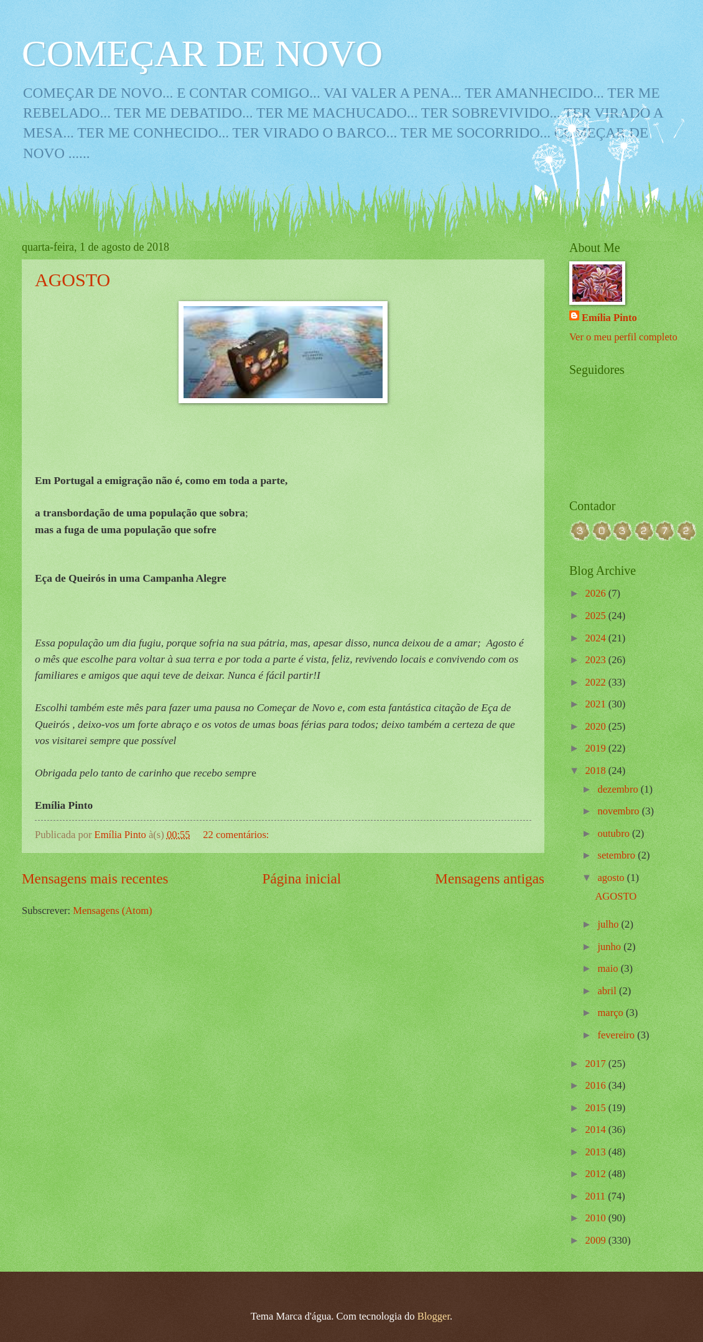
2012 (596, 1174)
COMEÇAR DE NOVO (202, 53)
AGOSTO (72, 279)
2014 (596, 1129)
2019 (596, 748)
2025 (596, 616)
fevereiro (617, 1035)
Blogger (433, 1316)
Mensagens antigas (489, 878)
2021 (596, 704)
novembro (619, 811)
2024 (596, 638)
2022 (596, 682)
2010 (596, 1218)
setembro (617, 855)
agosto (611, 877)
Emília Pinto (609, 318)
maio (608, 968)
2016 (596, 1085)
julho (609, 924)
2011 (596, 1196)
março (611, 1012)
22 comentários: (237, 835)
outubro (614, 833)
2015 (596, 1108)
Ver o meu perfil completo (623, 337)
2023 (596, 660)
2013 (596, 1152)
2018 (596, 770)
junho (610, 947)
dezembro (618, 789)
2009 (596, 1240)
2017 (596, 1063)
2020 (596, 726)
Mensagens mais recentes (95, 878)
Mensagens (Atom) (112, 910)
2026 (596, 593)
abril (607, 991)
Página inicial (302, 878)
